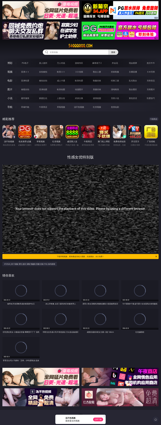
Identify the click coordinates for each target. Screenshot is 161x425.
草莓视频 (61, 107)
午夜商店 (43, 107)
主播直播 (133, 71)
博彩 (9, 63)
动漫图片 (79, 89)
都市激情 (25, 98)
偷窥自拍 (25, 89)
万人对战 (61, 63)
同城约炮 (25, 107)
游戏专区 (79, 63)
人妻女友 (61, 98)
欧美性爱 (79, 80)
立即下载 (98, 419)
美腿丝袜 (97, 89)
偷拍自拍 (43, 80)
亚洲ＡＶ (25, 71)
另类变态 (151, 80)
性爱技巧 (151, 98)
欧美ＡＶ (61, 71)
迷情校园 (97, 98)
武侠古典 (79, 98)
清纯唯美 (115, 89)
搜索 (113, 52)
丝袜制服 (115, 71)
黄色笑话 (133, 98)
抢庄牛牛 (151, 63)
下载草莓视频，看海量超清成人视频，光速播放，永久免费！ (107, 256)
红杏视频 (97, 107)
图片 (9, 89)
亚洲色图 (43, 89)
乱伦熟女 (133, 80)
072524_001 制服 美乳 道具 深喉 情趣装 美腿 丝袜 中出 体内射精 (29, 264)
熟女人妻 (97, 71)
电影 (9, 80)
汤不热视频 (79, 107)
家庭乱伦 (43, 98)
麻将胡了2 (97, 63)
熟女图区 (133, 89)
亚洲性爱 (25, 80)
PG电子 (25, 63)
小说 (9, 98)
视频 (9, 71)
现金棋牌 (133, 63)
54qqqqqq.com (80, 45)
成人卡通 (61, 80)
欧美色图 (61, 89)
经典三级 (115, 80)
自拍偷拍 (43, 71)
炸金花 (115, 63)
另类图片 (151, 89)
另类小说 (115, 98)
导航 (9, 107)
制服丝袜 (97, 80)
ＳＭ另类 (151, 71)
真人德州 (43, 63)
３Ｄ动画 (79, 71)
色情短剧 (115, 107)
